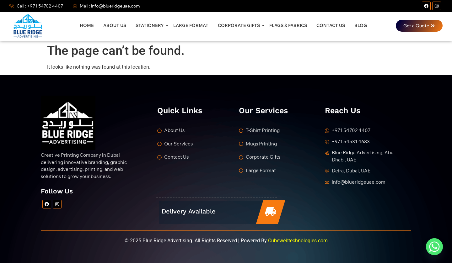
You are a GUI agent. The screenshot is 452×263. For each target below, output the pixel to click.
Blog (360, 25)
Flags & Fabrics (288, 25)
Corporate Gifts (240, 25)
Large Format (190, 25)
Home (87, 25)
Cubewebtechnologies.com (298, 241)
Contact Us (330, 25)
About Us (114, 25)
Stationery (151, 25)
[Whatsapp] (434, 246)
